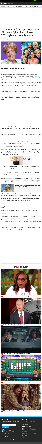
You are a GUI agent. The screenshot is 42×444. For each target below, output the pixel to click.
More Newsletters (5, 433)
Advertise (26, 421)
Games (14, 0)
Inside (11, 6)
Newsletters (24, 0)
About (23, 421)
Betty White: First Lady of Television (20, 83)
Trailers (31, 0)
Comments (39, 39)
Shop (11, 0)
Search (7, 0)
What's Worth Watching (7, 430)
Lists (28, 0)
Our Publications (27, 426)
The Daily (4, 429)
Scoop (19, 6)
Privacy (28, 422)
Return (25, 6)
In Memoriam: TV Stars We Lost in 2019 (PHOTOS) (26, 159)
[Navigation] (2, 3)
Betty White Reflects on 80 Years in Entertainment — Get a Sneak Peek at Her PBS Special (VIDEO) (27, 186)
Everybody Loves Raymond (34, 77)
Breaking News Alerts (6, 431)
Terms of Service (25, 424)
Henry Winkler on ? (34, 6)
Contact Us (24, 422)
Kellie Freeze (3, 38)
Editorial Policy (32, 421)
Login (35, 0)
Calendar (18, 0)
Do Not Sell (31, 424)
